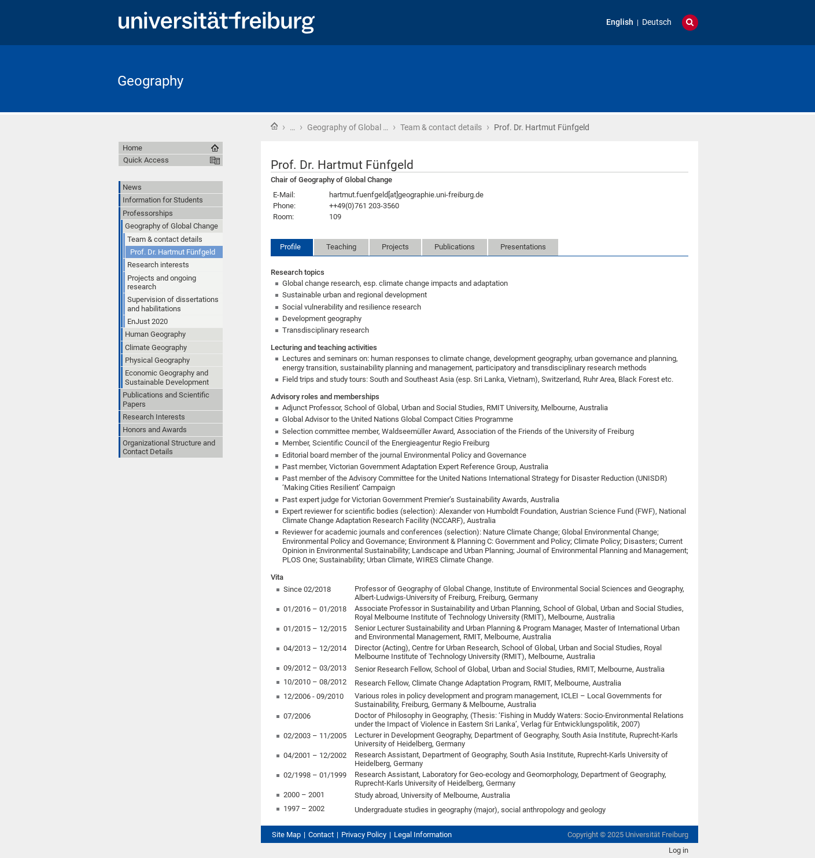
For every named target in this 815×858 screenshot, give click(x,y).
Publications (454, 246)
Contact (321, 834)
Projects (395, 246)
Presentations (523, 246)
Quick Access (146, 160)
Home (274, 126)
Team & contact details (441, 127)
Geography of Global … (347, 127)
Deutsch (657, 22)
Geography (150, 81)
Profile (290, 246)
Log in (678, 850)
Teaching (341, 246)
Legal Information (423, 834)
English (619, 22)
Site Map (286, 834)
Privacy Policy (363, 834)
